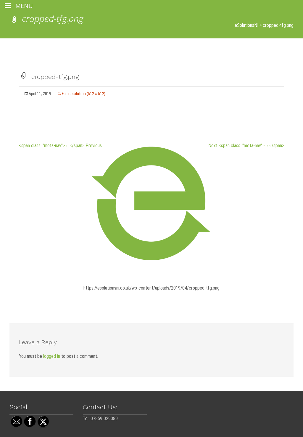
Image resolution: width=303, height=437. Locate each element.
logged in (51, 356)
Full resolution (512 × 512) (83, 93)
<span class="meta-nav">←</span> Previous (60, 145)
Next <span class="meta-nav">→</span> (246, 145)
